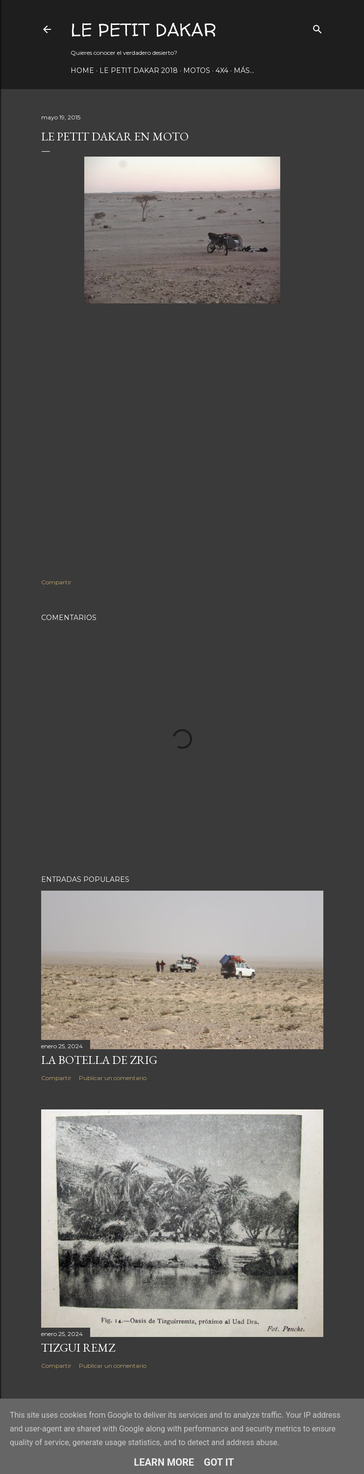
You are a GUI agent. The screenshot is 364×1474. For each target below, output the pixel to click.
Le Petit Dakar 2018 (138, 70)
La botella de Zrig (99, 1059)
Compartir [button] (56, 582)
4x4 (222, 70)
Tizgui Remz (78, 1347)
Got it (219, 1462)
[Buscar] (317, 27)
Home (82, 70)
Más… (244, 70)
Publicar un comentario (112, 1078)
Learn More (164, 1462)
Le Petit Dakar (144, 30)
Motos (196, 70)
